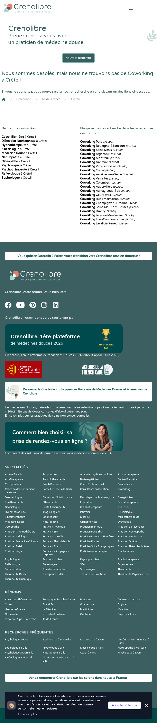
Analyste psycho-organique (96, 474)
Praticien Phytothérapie (56, 541)
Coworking (23, 99)
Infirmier (85, 512)
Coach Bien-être (52, 484)
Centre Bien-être (127, 479)
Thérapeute (124, 569)
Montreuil (100, 158)
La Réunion (49, 609)
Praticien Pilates (89, 541)
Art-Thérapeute (14, 479)
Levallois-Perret (103, 223)
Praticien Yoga (13, 551)
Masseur (85, 517)
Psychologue (12, 559)
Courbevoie (101, 195)
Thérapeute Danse (16, 574)
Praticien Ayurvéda (54, 526)
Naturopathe (50, 521)
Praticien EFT (50, 531)
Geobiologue (12, 507)
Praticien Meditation (130, 536)
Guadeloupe (87, 604)
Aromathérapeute (128, 474)
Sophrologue (87, 569)
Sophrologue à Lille (16, 647)
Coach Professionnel (92, 484)
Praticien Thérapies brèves (133, 546)
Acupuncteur (50, 474)
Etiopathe (86, 502)
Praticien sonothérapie (93, 551)
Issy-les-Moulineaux (107, 215)
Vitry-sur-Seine (103, 166)
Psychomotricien (52, 559)
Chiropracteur (13, 484)
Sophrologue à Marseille (57, 639)
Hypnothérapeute (15, 512)
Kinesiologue (125, 512)
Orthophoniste (88, 521)
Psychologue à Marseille (19, 652)
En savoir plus (27, 714)
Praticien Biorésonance (131, 526)
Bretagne (85, 599)
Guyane (122, 604)
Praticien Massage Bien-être (97, 536)
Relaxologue (50, 564)
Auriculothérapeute (54, 479)
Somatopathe (13, 569)
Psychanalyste (126, 551)
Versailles (99, 178)
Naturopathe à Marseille (132, 647)
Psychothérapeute (128, 559)
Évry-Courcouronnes (107, 219)
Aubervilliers (101, 186)
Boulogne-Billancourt (108, 146)
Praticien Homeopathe (131, 531)
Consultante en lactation (94, 489)
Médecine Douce (15, 521)
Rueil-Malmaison (104, 199)
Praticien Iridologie (16, 536)
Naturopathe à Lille (54, 652)
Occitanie (85, 614)
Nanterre (99, 162)
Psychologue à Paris (16, 639)
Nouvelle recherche (78, 58)
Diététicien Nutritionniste (57, 497)
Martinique (86, 609)
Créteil (75, 99)
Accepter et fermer (124, 705)
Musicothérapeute (128, 517)
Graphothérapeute (91, 507)
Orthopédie (124, 521)
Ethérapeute (50, 502)
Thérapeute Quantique (18, 579)
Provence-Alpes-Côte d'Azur (21, 619)
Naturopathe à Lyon (92, 639)
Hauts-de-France (15, 609)
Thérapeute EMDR (54, 574)
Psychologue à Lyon (129, 652)
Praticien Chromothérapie (20, 531)
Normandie (11, 614)
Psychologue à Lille (54, 647)
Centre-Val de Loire (129, 599)
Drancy (98, 211)
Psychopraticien (89, 559)
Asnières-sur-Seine (106, 174)
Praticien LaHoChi (53, 536)
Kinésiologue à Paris (92, 647)
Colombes (100, 182)
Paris (96, 141)
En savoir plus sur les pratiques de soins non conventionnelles (47, 415)
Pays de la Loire (127, 614)
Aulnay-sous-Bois (105, 191)
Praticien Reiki (13, 546)
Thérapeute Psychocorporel (134, 574)
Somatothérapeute (54, 569)
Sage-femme (125, 564)
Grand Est (48, 604)
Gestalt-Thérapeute (54, 507)
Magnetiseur (50, 517)
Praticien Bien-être (91, 526)
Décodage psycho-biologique (97, 497)
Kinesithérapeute (15, 517)
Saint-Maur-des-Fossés (109, 207)
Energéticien (125, 497)
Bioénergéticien (89, 479)
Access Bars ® (13, 474)
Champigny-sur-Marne (109, 203)
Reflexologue (12, 564)
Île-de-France (51, 99)
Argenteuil (100, 154)
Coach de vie (125, 484)
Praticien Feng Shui (91, 531)
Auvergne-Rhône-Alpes (19, 599)
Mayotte (123, 609)
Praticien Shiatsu (52, 546)
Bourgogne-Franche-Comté (59, 599)
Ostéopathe (12, 526)
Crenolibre (13, 292)
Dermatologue (13, 497)
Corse (8, 604)
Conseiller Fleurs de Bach (57, 489)
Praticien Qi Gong (128, 541)
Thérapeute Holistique (93, 574)
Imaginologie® (51, 512)
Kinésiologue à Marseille (19, 657)
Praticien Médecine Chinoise (21, 541)
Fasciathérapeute (128, 502)
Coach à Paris (88, 652)
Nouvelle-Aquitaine (54, 614)
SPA (82, 564)
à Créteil (19, 137)
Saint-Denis (101, 150)
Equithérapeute (14, 502)
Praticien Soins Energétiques (97, 546)
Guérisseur (124, 507)
